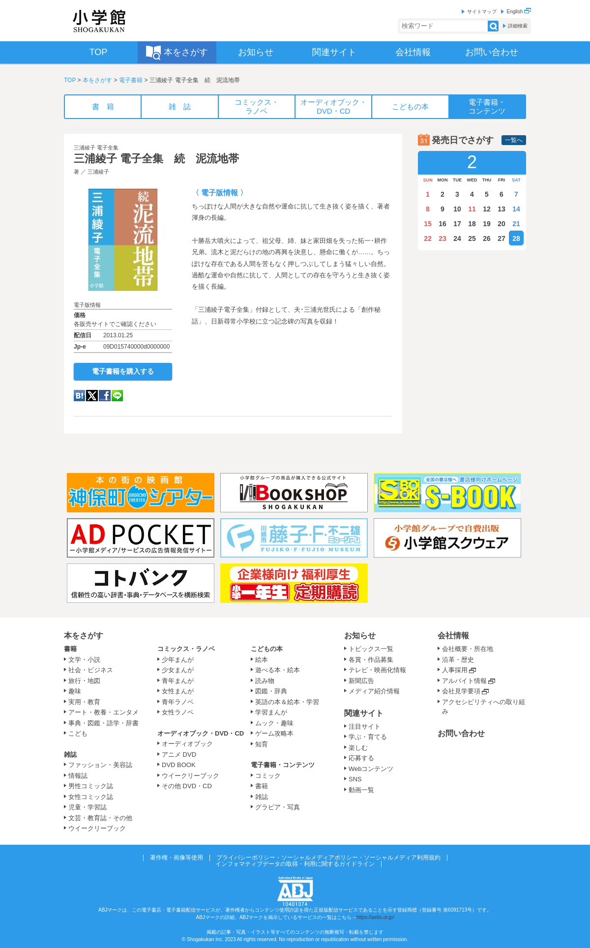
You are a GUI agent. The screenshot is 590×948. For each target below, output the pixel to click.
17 (457, 224)
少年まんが (178, 659)
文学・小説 (84, 659)
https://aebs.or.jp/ (375, 917)
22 (428, 238)
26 (487, 238)
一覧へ (514, 140)
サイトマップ (482, 11)
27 (501, 238)
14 (516, 209)
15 (428, 224)
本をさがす (97, 80)
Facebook (105, 395)
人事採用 (455, 670)
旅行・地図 (84, 680)
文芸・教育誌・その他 (100, 818)
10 (457, 209)
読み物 (264, 680)
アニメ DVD (179, 754)
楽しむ (358, 747)
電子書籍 (131, 80)
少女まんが (178, 670)
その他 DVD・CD (187, 786)
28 (516, 238)
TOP (70, 80)
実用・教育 (84, 702)
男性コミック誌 (90, 786)
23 (442, 238)
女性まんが (178, 691)
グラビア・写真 (277, 807)
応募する (361, 758)
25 (472, 238)
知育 (261, 744)
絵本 (261, 659)
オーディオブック (187, 743)
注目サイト (365, 726)
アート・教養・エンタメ (103, 712)
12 (487, 209)
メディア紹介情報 (374, 691)
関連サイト (364, 713)
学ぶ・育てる (368, 737)
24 (457, 238)
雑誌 (70, 754)
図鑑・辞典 (271, 691)
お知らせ (360, 635)
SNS (355, 779)
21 (516, 224)
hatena (79, 395)
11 (472, 209)
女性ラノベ (178, 712)
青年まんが (178, 680)
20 (501, 224)
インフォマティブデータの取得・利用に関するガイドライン (295, 863)
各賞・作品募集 (371, 659)
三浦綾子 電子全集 (96, 147)
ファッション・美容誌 (100, 765)
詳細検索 (518, 26)
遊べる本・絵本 (277, 670)
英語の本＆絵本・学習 (287, 702)
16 (442, 224)
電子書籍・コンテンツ (283, 765)
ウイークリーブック (97, 828)
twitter (92, 395)
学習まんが (274, 712)
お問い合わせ (461, 733)
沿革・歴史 (458, 659)
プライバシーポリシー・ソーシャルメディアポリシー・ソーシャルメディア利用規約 (328, 857)
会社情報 (453, 635)
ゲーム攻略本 (274, 733)
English (518, 11)
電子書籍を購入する (123, 371)
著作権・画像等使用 (176, 857)
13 (501, 209)
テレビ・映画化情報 (377, 670)
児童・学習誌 (87, 807)
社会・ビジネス (90, 670)
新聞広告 (361, 680)
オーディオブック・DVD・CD (200, 733)
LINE (117, 395)
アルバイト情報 (464, 680)
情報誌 (78, 775)
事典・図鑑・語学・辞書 (103, 723)
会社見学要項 (461, 691)
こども (78, 733)
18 (472, 224)
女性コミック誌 (90, 796)
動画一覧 (361, 790)
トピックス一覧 (371, 648)
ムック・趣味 (274, 723)
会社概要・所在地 (467, 648)
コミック (268, 775)
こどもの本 (267, 648)
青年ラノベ (178, 702)
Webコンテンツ (371, 768)
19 (487, 224)
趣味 (74, 691)
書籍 (70, 648)
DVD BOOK (179, 765)
